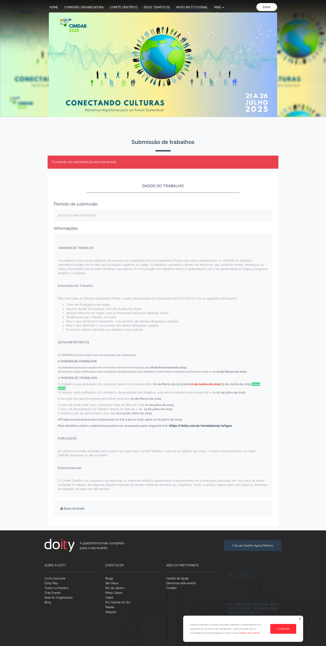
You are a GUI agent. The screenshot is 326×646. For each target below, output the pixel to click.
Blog (47, 602)
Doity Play (51, 583)
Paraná (109, 607)
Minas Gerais (113, 592)
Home (53, 7)
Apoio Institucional (192, 7)
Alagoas (110, 612)
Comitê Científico (124, 7)
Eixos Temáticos (157, 7)
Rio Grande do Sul (117, 602)
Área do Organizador (58, 597)
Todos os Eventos (56, 588)
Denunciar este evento (181, 583)
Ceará (109, 597)
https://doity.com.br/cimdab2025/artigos (200, 425)
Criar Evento (52, 592)
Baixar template (72, 508)
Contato (171, 588)
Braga (109, 578)
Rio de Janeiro (115, 588)
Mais (219, 7)
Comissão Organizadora (84, 7)
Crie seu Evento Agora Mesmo (252, 545)
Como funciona (54, 578)
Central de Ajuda (177, 578)
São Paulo (112, 583)
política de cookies (250, 632)
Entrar (266, 7)
